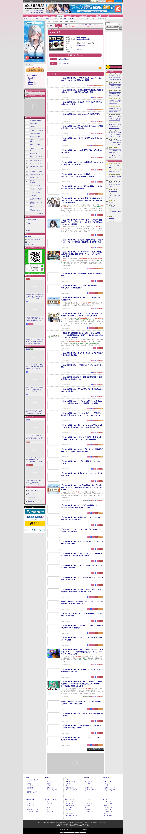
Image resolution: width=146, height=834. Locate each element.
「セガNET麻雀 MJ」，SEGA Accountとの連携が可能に (80, 114)
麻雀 (78, 49)
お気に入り (102, 1)
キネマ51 (32, 206)
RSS (25, 1)
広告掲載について (32, 497)
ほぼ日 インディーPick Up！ (37, 156)
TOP (27, 16)
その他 (106, 813)
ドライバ (30, 230)
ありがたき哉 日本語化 (35, 199)
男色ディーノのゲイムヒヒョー (36, 140)
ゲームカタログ (109, 815)
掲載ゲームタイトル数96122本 (34, 11)
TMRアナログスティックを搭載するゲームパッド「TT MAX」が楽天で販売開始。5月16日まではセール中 (115, 118)
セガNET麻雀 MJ (64, 59)
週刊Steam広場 (33, 153)
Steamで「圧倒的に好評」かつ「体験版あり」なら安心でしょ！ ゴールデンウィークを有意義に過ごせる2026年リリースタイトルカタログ (35, 318)
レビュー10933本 (30, 12)
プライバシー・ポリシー (73, 829)
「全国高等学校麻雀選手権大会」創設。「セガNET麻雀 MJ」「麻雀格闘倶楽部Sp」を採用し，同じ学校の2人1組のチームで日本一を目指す (82, 335)
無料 (81, 49)
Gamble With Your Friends (115, 206)
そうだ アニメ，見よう (35, 163)
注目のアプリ (63, 18)
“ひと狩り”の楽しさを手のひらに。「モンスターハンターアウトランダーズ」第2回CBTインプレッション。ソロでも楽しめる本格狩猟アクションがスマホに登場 (115, 134)
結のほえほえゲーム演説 (36, 171)
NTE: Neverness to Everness (115, 212)
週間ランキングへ (117, 155)
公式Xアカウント (33, 1)
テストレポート (90, 803)
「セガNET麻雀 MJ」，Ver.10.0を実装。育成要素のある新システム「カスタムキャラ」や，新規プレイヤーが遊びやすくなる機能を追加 (81, 200)
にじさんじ (111, 218)
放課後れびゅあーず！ (35, 210)
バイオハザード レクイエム (114, 166)
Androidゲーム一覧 (101, 18)
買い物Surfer (33, 195)
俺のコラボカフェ (34, 177)
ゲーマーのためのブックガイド (36, 167)
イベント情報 (108, 803)
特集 (29, 80)
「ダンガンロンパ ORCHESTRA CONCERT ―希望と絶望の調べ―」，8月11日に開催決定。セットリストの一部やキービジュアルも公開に (115, 102)
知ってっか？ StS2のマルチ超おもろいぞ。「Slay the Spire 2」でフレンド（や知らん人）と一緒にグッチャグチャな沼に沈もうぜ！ (35, 389)
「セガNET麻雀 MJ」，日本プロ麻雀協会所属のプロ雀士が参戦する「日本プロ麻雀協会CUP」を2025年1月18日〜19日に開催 (82, 487)
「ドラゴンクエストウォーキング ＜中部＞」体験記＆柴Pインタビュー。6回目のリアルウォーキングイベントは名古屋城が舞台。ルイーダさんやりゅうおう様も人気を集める (34, 482)
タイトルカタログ (52, 790)
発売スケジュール (52, 788)
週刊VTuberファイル (35, 136)
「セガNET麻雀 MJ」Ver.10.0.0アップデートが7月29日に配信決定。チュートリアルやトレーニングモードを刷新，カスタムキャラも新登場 (81, 222)
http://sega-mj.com (81, 37)
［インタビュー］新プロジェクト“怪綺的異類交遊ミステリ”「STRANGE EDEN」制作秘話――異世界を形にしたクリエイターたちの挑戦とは (34, 459)
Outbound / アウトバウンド (115, 196)
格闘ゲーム (107, 805)
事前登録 (46, 18)
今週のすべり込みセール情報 (36, 149)
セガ (78, 39)
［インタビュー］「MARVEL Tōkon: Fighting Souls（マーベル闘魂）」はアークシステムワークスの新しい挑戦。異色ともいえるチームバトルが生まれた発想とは (34, 437)
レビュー (30, 82)
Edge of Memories (113, 191)
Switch (53, 16)
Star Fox (111, 202)
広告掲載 (84, 829)
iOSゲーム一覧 (90, 18)
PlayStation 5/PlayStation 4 (34, 242)
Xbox (38, 16)
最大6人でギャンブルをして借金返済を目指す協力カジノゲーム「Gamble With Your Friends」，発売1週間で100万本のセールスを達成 (115, 85)
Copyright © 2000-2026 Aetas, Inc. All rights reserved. (73, 832)
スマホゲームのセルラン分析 (36, 145)
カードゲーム (108, 807)
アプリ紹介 (69, 809)
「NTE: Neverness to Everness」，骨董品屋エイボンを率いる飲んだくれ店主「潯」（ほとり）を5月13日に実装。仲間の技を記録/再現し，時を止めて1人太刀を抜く (115, 150)
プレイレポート (70, 782)
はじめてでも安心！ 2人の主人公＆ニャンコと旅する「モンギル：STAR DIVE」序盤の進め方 (34, 341)
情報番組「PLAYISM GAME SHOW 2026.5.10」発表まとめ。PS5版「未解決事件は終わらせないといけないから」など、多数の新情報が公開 (115, 110)
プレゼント (31, 223)
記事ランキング (32, 792)
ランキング (118, 1)
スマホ (60, 16)
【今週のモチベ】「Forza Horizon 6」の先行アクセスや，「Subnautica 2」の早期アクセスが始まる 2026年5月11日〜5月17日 (115, 126)
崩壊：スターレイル (114, 171)
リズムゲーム (108, 811)
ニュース (30, 78)
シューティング (109, 809)
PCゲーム (30, 236)
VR (75, 16)
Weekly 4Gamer (33, 123)
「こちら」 (82, 824)
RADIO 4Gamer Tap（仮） (36, 160)
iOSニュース (27, 18)
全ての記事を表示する (96, 749)
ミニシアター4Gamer (35, 192)
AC (91, 16)
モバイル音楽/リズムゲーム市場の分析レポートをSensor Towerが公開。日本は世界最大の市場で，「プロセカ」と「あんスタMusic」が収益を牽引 (115, 77)
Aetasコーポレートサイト (34, 501)
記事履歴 (110, 1)
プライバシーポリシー (33, 490)
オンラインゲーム (32, 780)
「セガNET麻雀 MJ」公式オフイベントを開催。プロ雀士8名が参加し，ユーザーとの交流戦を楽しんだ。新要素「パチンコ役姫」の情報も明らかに (81, 684)
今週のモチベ (33, 126)
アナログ (98, 16)
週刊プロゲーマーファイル (36, 130)
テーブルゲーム (81, 45)
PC (32, 16)
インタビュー (73, 18)
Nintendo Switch (32, 244)
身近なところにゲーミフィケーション (36, 202)
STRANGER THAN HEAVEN (115, 177)
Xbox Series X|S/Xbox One (34, 239)
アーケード (106, 799)
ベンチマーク (89, 811)
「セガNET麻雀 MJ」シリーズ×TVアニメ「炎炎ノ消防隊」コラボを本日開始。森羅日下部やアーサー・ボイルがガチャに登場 (82, 254)
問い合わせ (54, 1)
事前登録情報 (70, 805)
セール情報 (54, 18)
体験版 (29, 784)
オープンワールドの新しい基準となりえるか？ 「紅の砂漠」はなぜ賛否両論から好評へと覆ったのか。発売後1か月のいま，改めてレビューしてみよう (34, 366)
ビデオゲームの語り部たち (36, 189)
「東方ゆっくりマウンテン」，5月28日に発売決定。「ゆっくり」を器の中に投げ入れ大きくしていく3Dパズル (115, 142)
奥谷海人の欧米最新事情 (36, 120)
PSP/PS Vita (106, 778)
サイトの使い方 (44, 1)
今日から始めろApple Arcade (37, 174)
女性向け (68, 16)
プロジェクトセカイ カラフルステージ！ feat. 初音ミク (114, 184)
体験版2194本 (40, 12)
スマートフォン (69, 799)
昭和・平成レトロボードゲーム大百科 (36, 181)
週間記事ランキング (33, 219)
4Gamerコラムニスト (35, 185)
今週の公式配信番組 (35, 133)
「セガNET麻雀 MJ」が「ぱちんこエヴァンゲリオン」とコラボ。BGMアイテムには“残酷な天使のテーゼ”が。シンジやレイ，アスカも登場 (82, 652)
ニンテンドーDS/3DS (51, 799)
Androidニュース (37, 18)
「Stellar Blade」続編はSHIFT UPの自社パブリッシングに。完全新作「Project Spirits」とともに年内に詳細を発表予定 (115, 93)
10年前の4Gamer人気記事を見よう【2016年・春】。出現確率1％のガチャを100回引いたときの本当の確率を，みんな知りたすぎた (34, 296)
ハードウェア (83, 16)
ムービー (81, 18)
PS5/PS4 (45, 16)
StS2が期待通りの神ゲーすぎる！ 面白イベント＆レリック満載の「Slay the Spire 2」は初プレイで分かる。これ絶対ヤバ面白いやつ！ (35, 411)
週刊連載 (30, 788)
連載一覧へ (41, 213)
